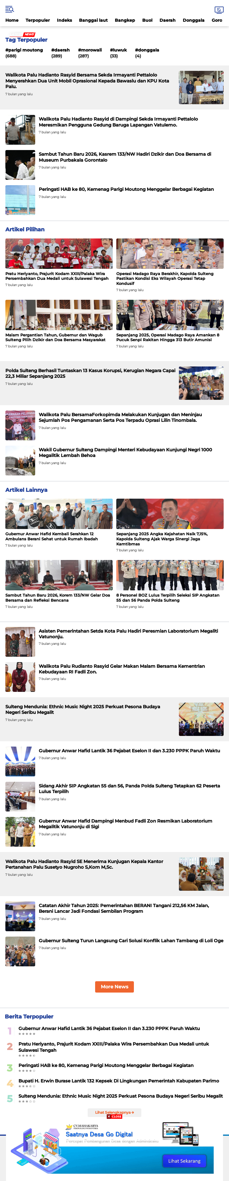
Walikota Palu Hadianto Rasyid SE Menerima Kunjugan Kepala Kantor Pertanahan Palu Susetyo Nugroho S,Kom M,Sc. (84, 864)
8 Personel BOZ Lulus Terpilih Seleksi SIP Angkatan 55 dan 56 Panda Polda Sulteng (167, 598)
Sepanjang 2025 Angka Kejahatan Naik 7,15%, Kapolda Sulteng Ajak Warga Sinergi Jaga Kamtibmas (162, 538)
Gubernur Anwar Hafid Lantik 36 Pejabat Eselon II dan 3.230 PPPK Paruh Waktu (129, 750)
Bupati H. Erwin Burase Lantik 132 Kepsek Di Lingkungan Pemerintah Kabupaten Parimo (118, 1081)
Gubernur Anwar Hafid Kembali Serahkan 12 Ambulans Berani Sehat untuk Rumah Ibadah (51, 536)
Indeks (64, 20)
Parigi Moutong (25, 50)
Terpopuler (38, 20)
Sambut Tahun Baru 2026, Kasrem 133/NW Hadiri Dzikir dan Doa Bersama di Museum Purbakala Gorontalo (125, 157)
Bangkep (125, 20)
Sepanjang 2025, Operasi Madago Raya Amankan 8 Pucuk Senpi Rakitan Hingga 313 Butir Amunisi (167, 337)
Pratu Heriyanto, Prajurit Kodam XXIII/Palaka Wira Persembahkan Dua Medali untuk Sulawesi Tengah (57, 276)
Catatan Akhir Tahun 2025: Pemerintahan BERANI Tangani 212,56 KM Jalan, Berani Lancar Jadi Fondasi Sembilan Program (124, 908)
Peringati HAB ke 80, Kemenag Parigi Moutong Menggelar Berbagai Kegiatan (126, 189)
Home (11, 20)
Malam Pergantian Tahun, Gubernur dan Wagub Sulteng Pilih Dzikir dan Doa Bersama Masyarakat (55, 337)
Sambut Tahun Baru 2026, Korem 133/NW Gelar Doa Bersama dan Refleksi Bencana (57, 598)
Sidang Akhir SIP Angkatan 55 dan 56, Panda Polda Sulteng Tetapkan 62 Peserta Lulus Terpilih (129, 789)
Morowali (91, 50)
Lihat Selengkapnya (114, 1112)
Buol (147, 20)
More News (114, 987)
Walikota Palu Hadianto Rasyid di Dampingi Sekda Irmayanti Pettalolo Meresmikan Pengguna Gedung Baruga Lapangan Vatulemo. (118, 122)
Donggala (194, 20)
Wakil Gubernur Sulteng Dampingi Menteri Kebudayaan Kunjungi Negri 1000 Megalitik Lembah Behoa (125, 452)
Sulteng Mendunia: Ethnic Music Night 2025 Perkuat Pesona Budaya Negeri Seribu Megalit (82, 709)
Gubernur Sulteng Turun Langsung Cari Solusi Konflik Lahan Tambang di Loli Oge (131, 940)
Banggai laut (93, 20)
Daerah (168, 20)
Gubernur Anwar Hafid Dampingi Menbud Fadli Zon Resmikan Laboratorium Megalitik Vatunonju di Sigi (125, 824)
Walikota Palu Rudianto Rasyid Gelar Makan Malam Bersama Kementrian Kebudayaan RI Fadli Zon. (122, 669)
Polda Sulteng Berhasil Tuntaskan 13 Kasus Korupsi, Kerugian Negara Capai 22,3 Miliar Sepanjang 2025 (90, 373)
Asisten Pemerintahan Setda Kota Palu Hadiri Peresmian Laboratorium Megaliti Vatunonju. (128, 634)
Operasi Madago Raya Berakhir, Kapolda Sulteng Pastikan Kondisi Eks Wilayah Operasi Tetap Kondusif (164, 278)
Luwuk (120, 50)
